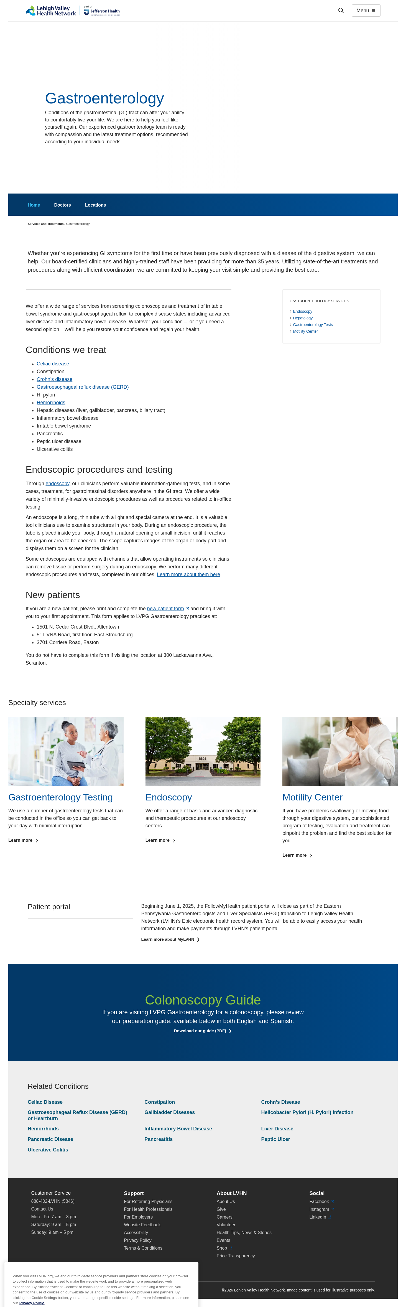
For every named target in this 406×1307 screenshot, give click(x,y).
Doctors (62, 205)
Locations (95, 205)
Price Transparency (236, 1255)
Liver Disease (277, 1128)
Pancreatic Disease (50, 1139)
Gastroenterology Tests (313, 325)
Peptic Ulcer (275, 1139)
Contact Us (42, 1209)
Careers (225, 1217)
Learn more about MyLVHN (168, 939)
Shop (224, 1248)
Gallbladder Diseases (169, 1112)
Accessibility (136, 1232)
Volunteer (226, 1224)
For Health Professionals (148, 1209)
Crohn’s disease (55, 379)
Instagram (321, 1209)
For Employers (138, 1217)
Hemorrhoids (51, 402)
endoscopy (58, 483)
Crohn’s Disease (280, 1102)
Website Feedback (142, 1224)
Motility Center (305, 331)
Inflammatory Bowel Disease (178, 1128)
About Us (226, 1201)
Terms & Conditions (143, 1248)
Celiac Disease (45, 1102)
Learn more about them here (188, 574)
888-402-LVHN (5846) (53, 1201)
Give (221, 1209)
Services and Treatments (46, 223)
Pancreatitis (158, 1139)
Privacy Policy (138, 1240)
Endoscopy (302, 311)
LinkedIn (320, 1217)
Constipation (159, 1102)
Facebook (321, 1201)
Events (223, 1240)
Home (34, 205)
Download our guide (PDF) (207, 1030)
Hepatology (303, 318)
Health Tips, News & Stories (244, 1232)
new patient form (168, 608)
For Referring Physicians (148, 1201)
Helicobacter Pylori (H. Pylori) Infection (307, 1112)
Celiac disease (53, 364)
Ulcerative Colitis (48, 1150)
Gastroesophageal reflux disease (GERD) (83, 387)
